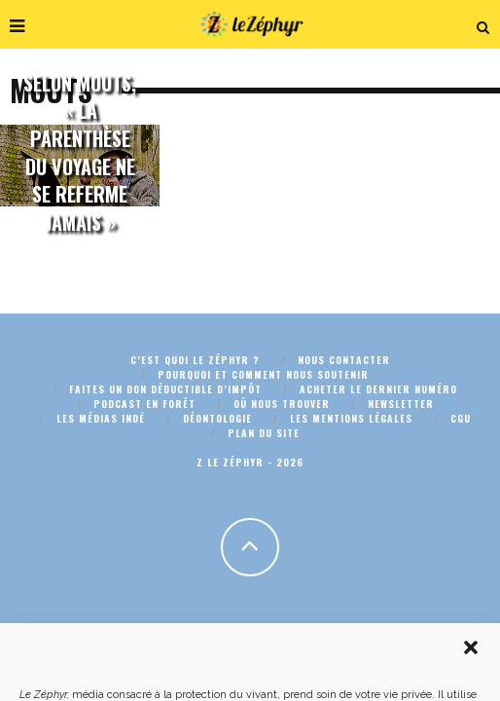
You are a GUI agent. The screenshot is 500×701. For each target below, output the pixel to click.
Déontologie (217, 418)
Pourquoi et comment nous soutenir (263, 374)
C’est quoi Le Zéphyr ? (195, 359)
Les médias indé (100, 418)
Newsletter (401, 403)
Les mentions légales (351, 418)
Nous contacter (344, 359)
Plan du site (264, 432)
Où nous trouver (281, 403)
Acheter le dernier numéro (378, 389)
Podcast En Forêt (144, 403)
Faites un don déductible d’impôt (165, 389)
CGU (460, 418)
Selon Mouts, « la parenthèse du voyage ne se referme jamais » (79, 152)
